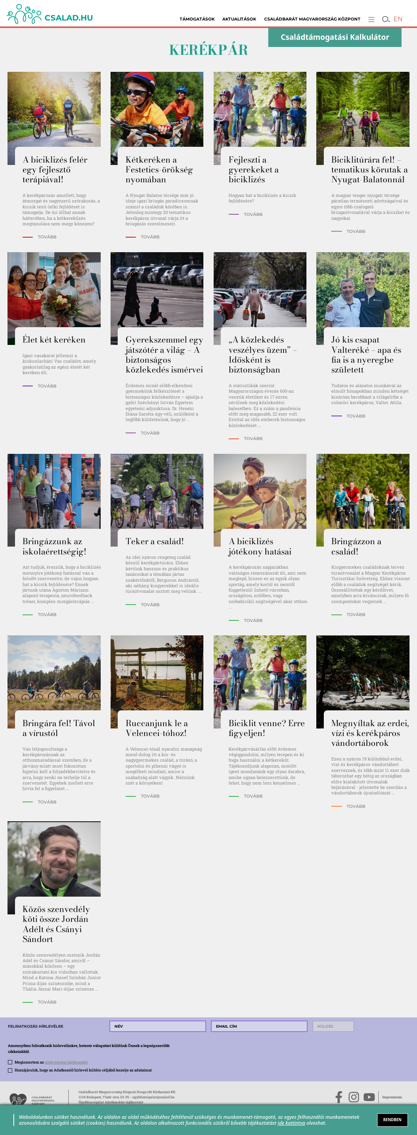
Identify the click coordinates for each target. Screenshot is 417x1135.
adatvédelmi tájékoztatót (66, 1062)
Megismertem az (51, 1062)
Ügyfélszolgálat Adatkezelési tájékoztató (111, 1102)
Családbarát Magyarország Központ (312, 19)
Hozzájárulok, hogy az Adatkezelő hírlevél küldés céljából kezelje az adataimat (83, 1070)
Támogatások (197, 19)
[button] (371, 19)
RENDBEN (392, 1119)
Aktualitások (239, 19)
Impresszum (392, 1097)
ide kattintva (291, 1123)
